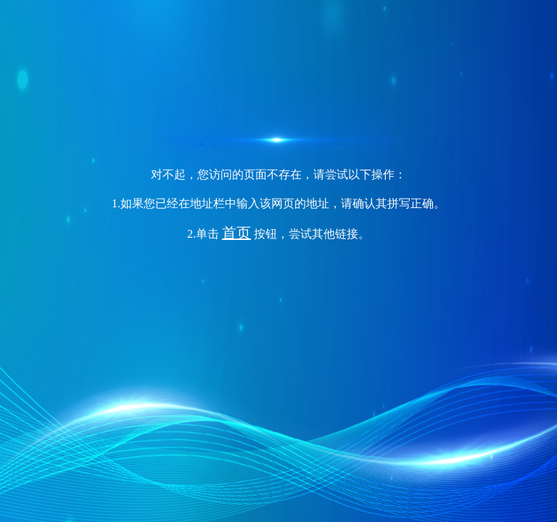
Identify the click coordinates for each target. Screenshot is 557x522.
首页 (236, 233)
